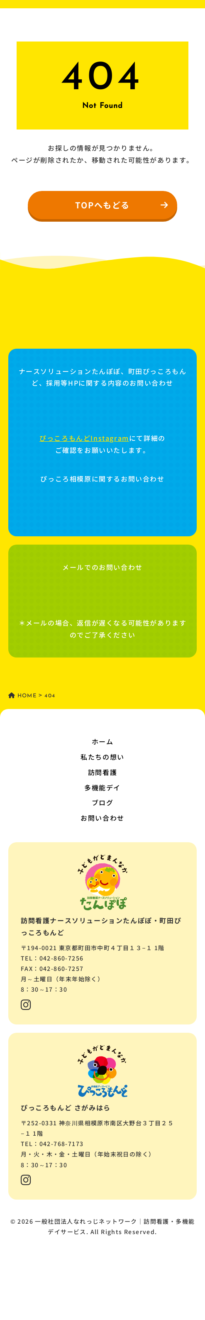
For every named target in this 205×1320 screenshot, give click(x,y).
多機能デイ (102, 787)
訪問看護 (102, 772)
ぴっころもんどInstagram (84, 438)
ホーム (103, 741)
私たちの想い (102, 757)
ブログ (103, 802)
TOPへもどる (122, 205)
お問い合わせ (102, 818)
